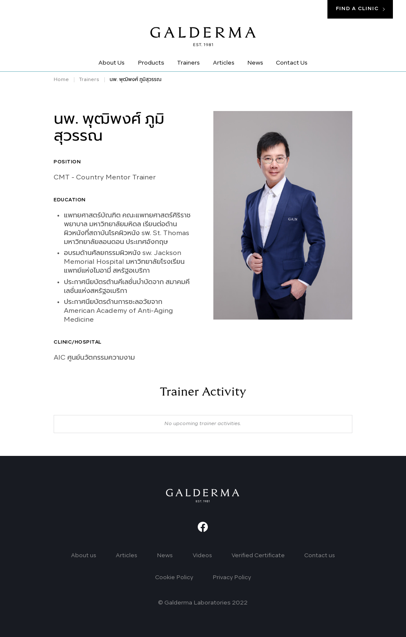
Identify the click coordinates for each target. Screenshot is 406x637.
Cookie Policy (174, 577)
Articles (126, 555)
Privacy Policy (232, 577)
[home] (203, 31)
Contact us (319, 555)
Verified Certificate (258, 555)
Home (61, 79)
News (165, 555)
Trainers (89, 79)
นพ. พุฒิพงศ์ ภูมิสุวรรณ (135, 79)
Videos (202, 555)
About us (83, 555)
